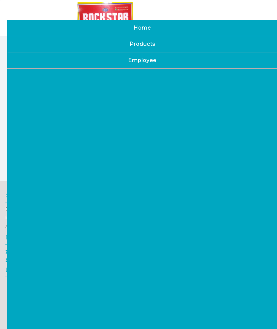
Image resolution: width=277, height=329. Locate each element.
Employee (20, 260)
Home (15, 252)
